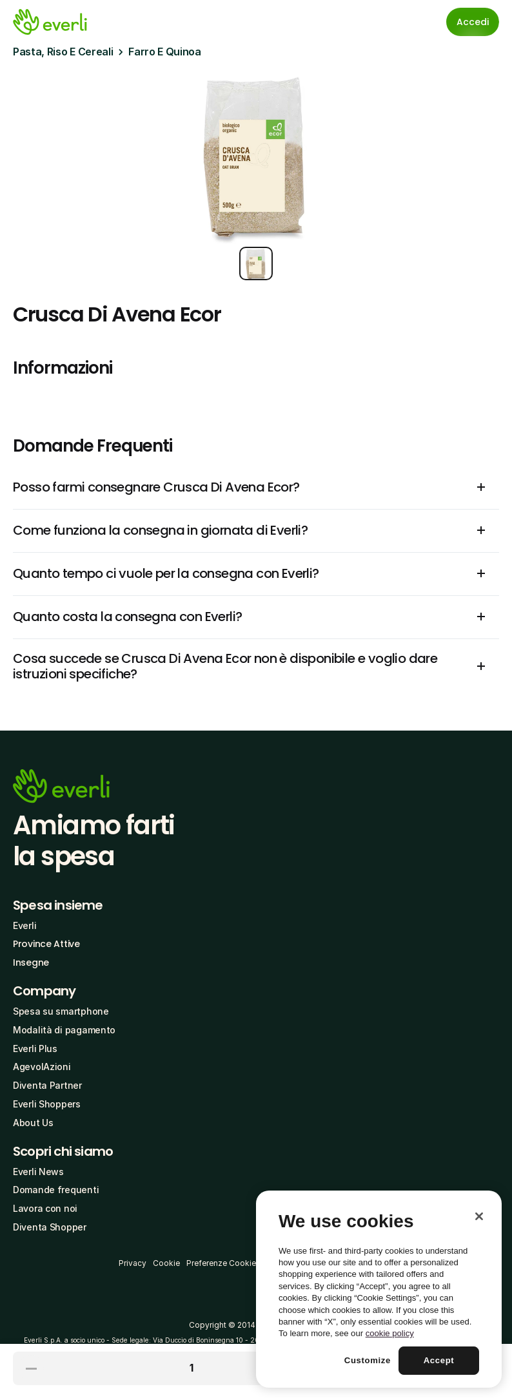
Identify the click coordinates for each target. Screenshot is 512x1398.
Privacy (132, 1263)
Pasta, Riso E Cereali (63, 51)
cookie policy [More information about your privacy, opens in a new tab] (390, 1333)
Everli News (38, 1171)
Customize (367, 1360)
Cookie (166, 1263)
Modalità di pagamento (64, 1029)
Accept (439, 1360)
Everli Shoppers (47, 1103)
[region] (379, 1289)
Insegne (31, 962)
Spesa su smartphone (61, 1011)
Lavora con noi (45, 1208)
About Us (33, 1122)
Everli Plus (35, 1048)
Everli (24, 925)
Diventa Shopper (49, 1226)
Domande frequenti (56, 1189)
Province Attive (46, 943)
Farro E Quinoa (164, 51)
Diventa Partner (47, 1085)
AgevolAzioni (42, 1066)
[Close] (479, 1216)
